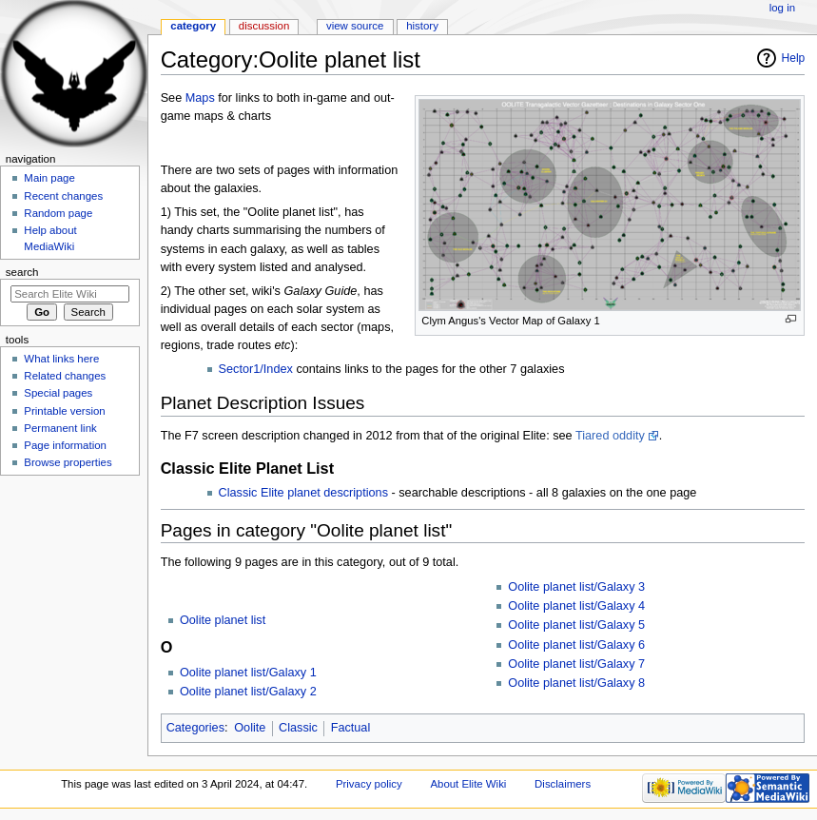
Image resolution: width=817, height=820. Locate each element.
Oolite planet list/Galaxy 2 (248, 691)
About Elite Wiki (468, 784)
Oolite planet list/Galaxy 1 (248, 672)
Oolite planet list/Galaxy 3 (576, 587)
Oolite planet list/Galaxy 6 (576, 645)
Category (193, 25)
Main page (49, 178)
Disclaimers (563, 784)
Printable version (64, 411)
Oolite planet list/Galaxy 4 (576, 606)
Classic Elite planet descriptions (303, 492)
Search (22, 272)
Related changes (65, 375)
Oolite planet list (222, 620)
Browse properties (67, 462)
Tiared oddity (610, 435)
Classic (298, 727)
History (422, 25)
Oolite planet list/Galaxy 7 (576, 664)
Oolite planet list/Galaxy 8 (576, 683)
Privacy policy (369, 784)
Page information (65, 445)
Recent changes (63, 196)
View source (354, 25)
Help (794, 58)
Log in (782, 7)
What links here (61, 358)
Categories (195, 727)
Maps (200, 98)
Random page (58, 213)
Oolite (249, 727)
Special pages (58, 393)
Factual (351, 727)
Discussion (264, 25)
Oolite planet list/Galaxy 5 (576, 625)
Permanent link (60, 428)
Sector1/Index (256, 369)
